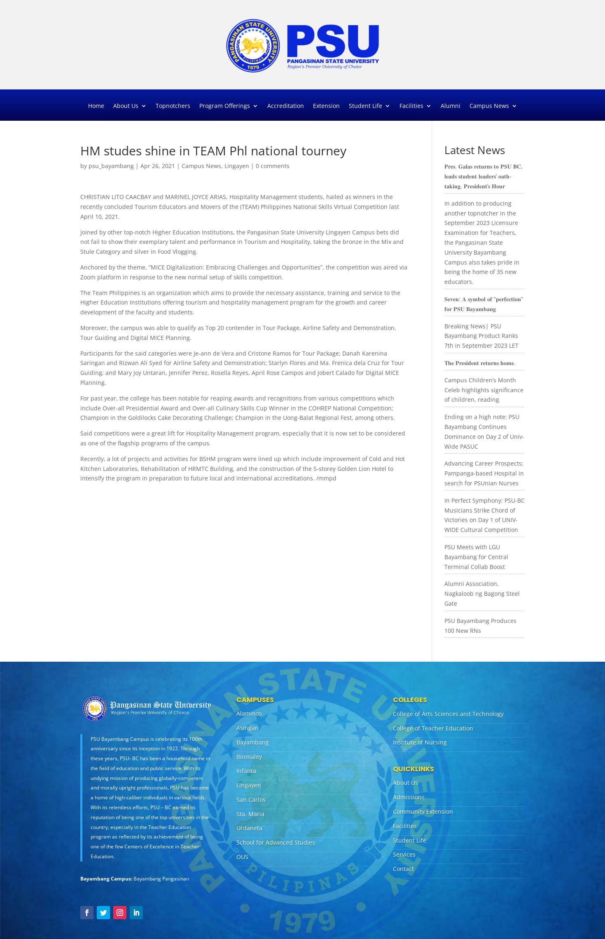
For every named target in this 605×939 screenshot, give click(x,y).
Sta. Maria (250, 814)
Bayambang (252, 742)
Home (96, 106)
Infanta (246, 771)
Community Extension (423, 811)
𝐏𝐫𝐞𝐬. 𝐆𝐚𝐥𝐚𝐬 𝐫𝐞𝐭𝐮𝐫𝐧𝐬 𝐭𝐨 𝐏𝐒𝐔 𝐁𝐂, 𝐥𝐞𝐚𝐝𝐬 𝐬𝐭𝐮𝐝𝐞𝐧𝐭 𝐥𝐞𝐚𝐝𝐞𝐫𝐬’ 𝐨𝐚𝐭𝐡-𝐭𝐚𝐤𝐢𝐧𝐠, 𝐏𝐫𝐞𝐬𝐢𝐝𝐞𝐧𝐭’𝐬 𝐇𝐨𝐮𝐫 (483, 176)
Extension (326, 106)
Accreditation (285, 106)
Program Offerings (224, 106)
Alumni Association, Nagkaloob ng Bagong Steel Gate (482, 593)
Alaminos (249, 713)
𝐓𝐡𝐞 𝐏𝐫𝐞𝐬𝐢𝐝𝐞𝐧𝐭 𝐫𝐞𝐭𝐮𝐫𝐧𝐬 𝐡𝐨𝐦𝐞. (480, 363)
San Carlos (251, 799)
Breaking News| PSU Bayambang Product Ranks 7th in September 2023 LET (481, 336)
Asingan (247, 728)
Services (404, 854)
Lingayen (236, 166)
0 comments (273, 166)
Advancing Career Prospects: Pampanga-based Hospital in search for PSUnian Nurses (484, 473)
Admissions (409, 797)
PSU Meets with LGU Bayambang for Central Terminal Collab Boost (476, 557)
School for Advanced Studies (275, 842)
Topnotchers (173, 106)
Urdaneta (249, 828)
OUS (242, 857)
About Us (125, 106)
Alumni (450, 106)
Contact (403, 869)
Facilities (411, 106)
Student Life (365, 106)
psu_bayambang (111, 166)
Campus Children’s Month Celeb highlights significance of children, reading (483, 390)
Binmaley (249, 757)
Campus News (489, 106)
